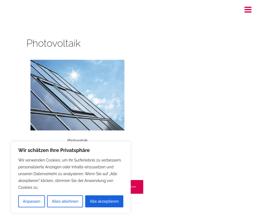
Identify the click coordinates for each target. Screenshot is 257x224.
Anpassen (31, 201)
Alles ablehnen (65, 201)
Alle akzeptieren (104, 201)
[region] (71, 177)
